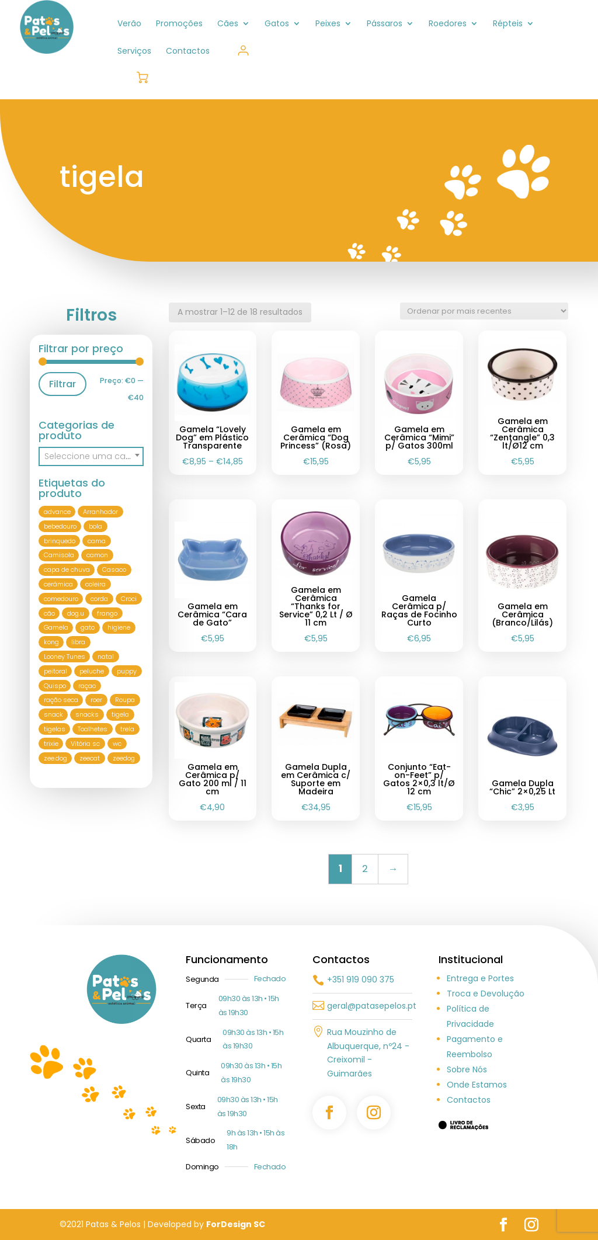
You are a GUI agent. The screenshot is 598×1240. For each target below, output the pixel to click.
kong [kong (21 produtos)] (51, 642)
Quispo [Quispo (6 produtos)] (55, 685)
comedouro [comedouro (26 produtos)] (61, 598)
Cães (227, 24)
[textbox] (91, 456)
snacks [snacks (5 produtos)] (87, 714)
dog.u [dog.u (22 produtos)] (75, 613)
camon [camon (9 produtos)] (97, 555)
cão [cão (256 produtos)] (49, 613)
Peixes (327, 24)
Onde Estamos (477, 1084)
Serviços (134, 52)
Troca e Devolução (485, 993)
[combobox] (91, 456)
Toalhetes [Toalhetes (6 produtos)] (92, 729)
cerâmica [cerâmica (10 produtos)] (58, 584)
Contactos (188, 52)
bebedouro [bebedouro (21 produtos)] (60, 526)
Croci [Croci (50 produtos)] (129, 598)
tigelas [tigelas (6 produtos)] (54, 729)
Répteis (508, 24)
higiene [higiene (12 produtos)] (118, 628)
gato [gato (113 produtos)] (88, 628)
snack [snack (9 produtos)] (53, 714)
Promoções (179, 24)
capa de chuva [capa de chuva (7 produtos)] (67, 569)
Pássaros (384, 24)
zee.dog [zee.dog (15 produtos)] (55, 758)
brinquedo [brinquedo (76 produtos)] (59, 541)
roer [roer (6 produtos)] (96, 700)
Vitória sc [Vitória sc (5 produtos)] (85, 743)
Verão (129, 24)
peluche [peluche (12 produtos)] (91, 671)
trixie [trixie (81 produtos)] (51, 743)
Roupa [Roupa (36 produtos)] (125, 700)
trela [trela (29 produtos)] (127, 729)
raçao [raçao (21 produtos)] (87, 685)
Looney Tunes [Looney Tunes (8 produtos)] (64, 656)
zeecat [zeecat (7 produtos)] (89, 758)
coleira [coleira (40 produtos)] (95, 584)
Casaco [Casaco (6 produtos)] (114, 569)
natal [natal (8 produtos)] (106, 656)
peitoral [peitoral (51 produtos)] (55, 671)
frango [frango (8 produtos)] (107, 613)
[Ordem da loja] (484, 311)
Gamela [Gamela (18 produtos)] (56, 628)
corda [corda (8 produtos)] (99, 598)
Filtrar (62, 384)
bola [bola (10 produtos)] (95, 526)
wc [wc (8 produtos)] (117, 743)
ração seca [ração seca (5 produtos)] (61, 700)
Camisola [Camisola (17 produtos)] (59, 555)
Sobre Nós (467, 1069)
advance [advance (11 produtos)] (57, 511)
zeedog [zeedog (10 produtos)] (124, 758)
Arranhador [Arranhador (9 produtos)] (100, 511)
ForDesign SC (235, 1224)
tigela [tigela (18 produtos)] (120, 714)
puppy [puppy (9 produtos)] (127, 671)
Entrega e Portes (480, 978)
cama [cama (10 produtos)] (97, 541)
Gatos (277, 24)
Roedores (448, 24)
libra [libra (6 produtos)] (78, 642)
